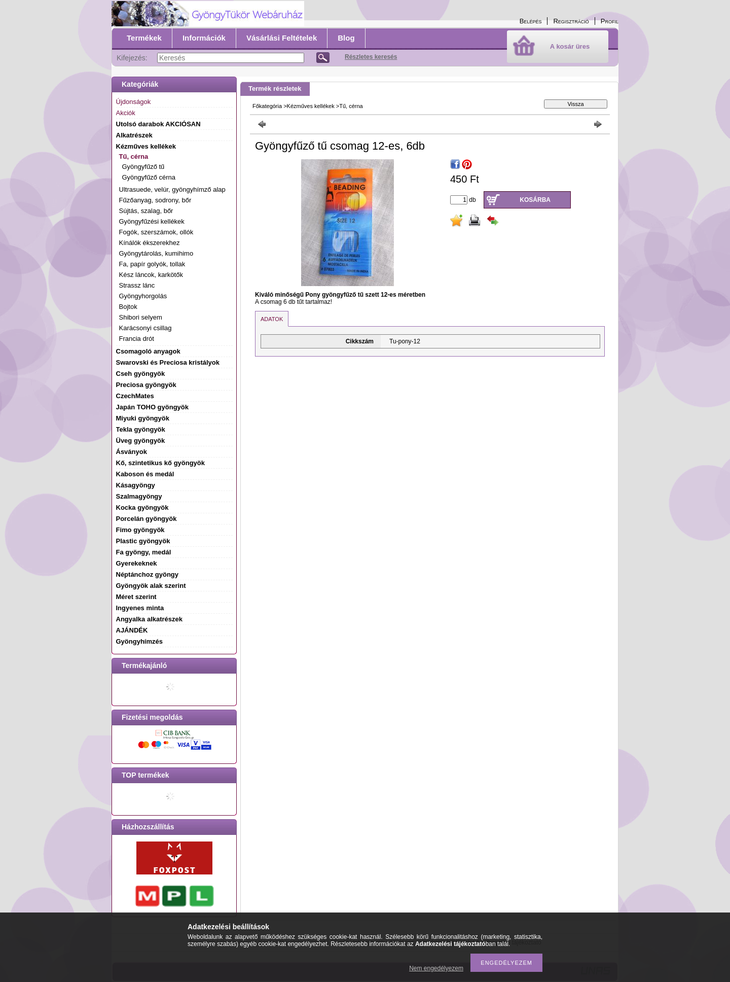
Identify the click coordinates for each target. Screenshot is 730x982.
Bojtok (128, 306)
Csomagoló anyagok (148, 351)
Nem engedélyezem (436, 968)
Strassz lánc (137, 285)
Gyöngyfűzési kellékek (152, 221)
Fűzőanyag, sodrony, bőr (155, 200)
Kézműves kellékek (311, 106)
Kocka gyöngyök (142, 507)
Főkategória (267, 106)
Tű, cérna (350, 106)
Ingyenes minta (140, 608)
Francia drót (136, 338)
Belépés (531, 21)
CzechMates (135, 396)
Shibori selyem (140, 317)
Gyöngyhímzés (139, 641)
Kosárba (535, 199)
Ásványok (131, 451)
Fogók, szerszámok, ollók (156, 232)
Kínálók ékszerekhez (149, 243)
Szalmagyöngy (139, 496)
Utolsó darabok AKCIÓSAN (158, 124)
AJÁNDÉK (132, 630)
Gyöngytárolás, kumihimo (156, 253)
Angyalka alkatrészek (149, 619)
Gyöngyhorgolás (143, 296)
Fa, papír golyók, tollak (152, 264)
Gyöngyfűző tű (143, 166)
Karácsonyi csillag (145, 328)
